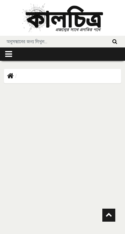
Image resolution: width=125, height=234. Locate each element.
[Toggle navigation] (8, 54)
